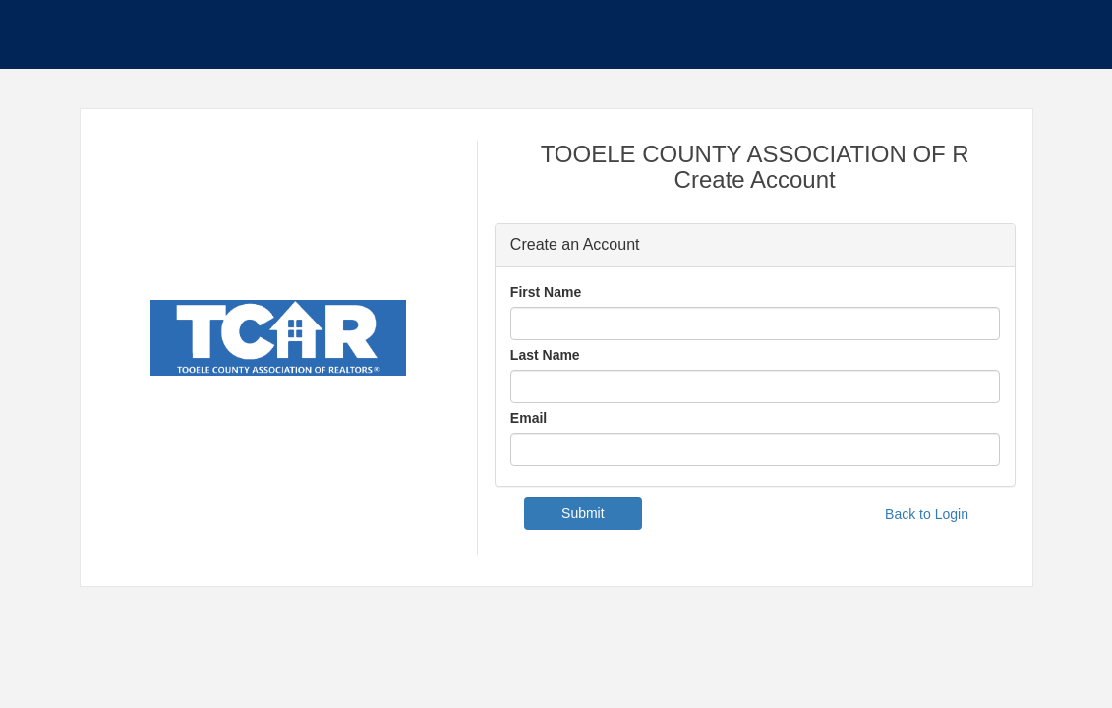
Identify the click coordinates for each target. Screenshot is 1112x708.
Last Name (545, 355)
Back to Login (926, 514)
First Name (545, 292)
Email (528, 418)
